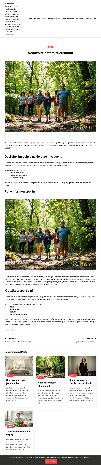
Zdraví (81, 19)
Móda (64, 19)
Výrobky (70, 19)
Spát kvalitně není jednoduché (85, 342)
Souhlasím (51, 461)
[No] (99, 460)
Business (32, 19)
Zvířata (93, 19)
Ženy (87, 19)
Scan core (10, 4)
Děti (38, 19)
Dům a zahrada (47, 19)
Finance (57, 19)
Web (76, 19)
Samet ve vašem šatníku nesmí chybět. (18, 342)
